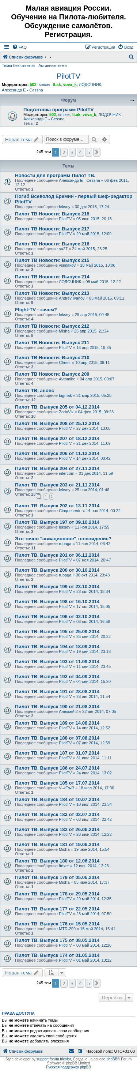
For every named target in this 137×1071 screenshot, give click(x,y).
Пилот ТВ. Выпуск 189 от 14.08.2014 (57, 723)
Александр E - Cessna (22, 90)
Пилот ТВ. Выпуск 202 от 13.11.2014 (57, 505)
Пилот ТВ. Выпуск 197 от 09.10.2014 (57, 522)
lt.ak (57, 84)
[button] (96, 152)
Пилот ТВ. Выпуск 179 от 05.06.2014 (57, 877)
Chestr (65, 362)
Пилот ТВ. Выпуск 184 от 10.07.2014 (57, 799)
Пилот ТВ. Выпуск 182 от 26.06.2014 (57, 829)
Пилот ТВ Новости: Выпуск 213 (52, 293)
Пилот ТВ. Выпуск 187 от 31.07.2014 (57, 753)
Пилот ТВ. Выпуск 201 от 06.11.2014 (57, 555)
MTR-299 (67, 929)
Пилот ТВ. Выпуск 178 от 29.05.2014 (57, 894)
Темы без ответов (18, 65)
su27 (63, 249)
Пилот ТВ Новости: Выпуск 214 (52, 276)
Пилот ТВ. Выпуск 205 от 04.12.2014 (57, 407)
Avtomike (67, 379)
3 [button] (72, 152)
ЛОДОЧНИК (90, 84)
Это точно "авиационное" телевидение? (63, 538)
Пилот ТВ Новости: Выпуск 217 (52, 229)
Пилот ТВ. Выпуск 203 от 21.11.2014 (57, 485)
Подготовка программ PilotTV (58, 109)
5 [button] (88, 152)
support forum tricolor (54, 1059)
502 (33, 84)
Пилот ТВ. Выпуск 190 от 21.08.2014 (57, 706)
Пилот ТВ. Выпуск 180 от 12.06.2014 (57, 861)
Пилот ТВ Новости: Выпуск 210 (52, 357)
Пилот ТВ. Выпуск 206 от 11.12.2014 (57, 453)
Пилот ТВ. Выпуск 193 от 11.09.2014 (57, 661)
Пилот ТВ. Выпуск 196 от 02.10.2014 (57, 616)
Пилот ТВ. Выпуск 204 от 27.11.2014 (57, 468)
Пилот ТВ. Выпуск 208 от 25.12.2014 (57, 423)
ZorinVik (66, 412)
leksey (64, 206)
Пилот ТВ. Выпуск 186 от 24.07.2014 (57, 768)
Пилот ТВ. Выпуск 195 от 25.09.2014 (57, 631)
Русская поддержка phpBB (68, 1067)
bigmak (65, 395)
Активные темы (52, 65)
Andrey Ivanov (71, 298)
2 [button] (63, 152)
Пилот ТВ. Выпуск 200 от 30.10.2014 (57, 570)
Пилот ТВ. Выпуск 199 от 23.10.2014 (57, 586)
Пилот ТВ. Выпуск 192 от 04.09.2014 (57, 676)
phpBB (111, 1059)
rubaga (65, 543)
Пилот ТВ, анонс (34, 390)
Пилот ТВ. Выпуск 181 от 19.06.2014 (57, 844)
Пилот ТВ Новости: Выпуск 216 (52, 244)
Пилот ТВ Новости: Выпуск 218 (52, 214)
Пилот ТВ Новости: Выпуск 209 (52, 374)
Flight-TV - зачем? (36, 309)
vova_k (70, 84)
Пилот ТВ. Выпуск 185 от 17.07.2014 (57, 783)
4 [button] (80, 152)
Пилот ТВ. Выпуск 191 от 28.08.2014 (57, 691)
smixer (44, 84)
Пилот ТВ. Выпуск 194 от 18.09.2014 (57, 646)
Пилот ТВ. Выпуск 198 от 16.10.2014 (57, 601)
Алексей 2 (68, 711)
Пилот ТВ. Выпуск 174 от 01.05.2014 (57, 955)
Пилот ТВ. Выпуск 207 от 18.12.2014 (57, 438)
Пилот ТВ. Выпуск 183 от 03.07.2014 (57, 814)
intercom (66, 473)
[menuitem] (19, 47)
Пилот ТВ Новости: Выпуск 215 (52, 260)
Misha (64, 331)
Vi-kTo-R (66, 788)
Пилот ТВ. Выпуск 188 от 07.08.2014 (57, 738)
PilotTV (68, 76)
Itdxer (64, 866)
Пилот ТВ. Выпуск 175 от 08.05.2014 (57, 940)
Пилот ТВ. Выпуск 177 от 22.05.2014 (57, 909)
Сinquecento (70, 510)
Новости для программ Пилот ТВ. (55, 175)
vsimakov (67, 265)
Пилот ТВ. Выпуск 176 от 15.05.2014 (57, 924)
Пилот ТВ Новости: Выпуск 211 (52, 342)
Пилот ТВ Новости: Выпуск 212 (52, 326)
